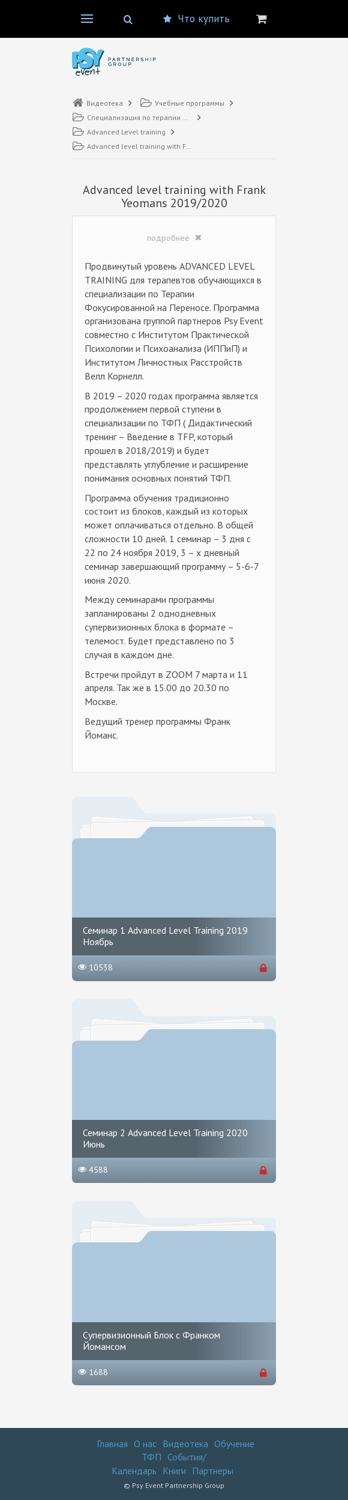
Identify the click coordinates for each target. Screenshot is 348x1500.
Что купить (196, 18)
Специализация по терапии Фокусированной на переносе (132, 117)
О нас (145, 1444)
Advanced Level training (119, 132)
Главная (112, 1444)
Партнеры (212, 1471)
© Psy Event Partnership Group (174, 1485)
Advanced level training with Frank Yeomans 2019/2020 (132, 146)
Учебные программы (182, 103)
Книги (174, 1471)
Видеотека (97, 103)
